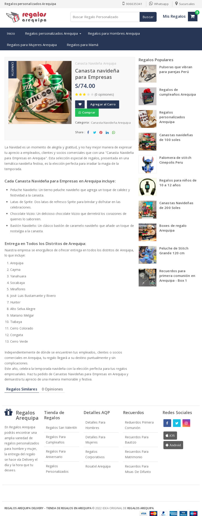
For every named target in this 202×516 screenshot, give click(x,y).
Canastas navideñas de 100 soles (176, 137)
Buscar (148, 17)
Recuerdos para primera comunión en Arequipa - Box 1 (177, 276)
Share (88, 133)
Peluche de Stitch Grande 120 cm (173, 250)
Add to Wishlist (80, 105)
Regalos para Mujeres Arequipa (32, 44)
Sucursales (185, 4)
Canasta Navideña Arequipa (111, 123)
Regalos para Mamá (82, 44)
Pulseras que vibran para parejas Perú (175, 69)
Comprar (87, 112)
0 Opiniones (52, 389)
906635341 (132, 4)
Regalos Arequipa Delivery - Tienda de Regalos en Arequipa (48, 508)
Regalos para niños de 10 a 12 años (178, 182)
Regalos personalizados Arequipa (51, 33)
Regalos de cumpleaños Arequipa (177, 92)
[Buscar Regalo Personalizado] (113, 17)
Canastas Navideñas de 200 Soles (176, 205)
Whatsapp (159, 4)
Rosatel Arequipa (98, 466)
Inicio (11, 33)
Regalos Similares (21, 389)
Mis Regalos (174, 16)
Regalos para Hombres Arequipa (114, 33)
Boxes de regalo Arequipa (173, 228)
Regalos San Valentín (61, 427)
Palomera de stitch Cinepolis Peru (175, 160)
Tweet (94, 133)
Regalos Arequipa (140, 508)
